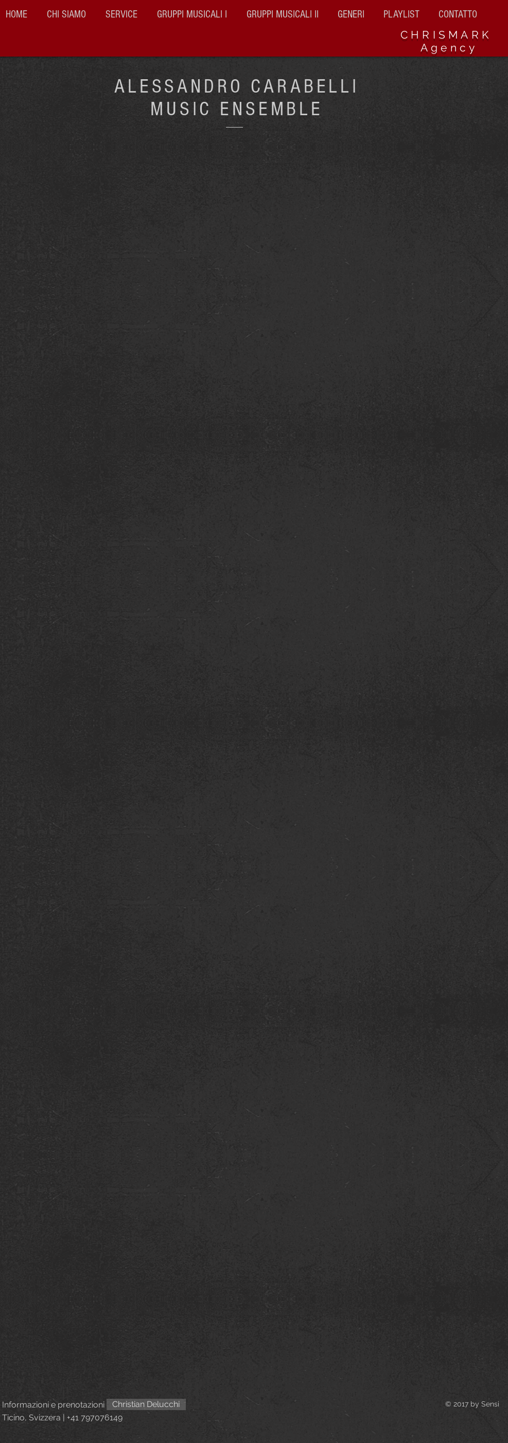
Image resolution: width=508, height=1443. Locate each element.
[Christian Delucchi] (146, 1404)
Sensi (490, 1404)
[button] (284, 14)
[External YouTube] (254, 966)
